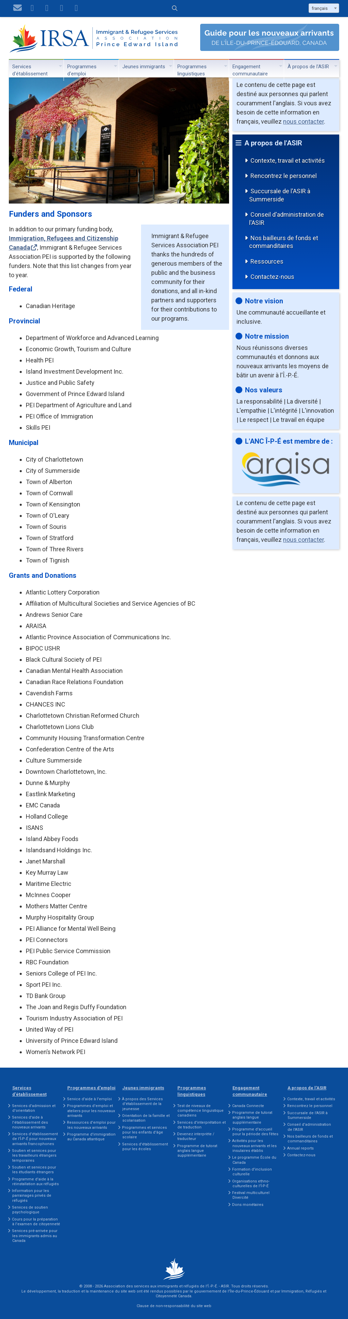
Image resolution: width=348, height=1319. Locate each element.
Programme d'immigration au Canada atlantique (91, 1136)
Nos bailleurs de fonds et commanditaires (283, 241)
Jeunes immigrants (143, 67)
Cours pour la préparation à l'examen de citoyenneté (36, 1221)
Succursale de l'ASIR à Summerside (279, 195)
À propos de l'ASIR (308, 67)
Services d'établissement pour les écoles (145, 1146)
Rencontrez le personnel (283, 175)
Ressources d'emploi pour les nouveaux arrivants (91, 1124)
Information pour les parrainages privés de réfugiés (31, 1196)
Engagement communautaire (250, 70)
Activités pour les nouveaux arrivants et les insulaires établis (254, 1146)
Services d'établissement (30, 70)
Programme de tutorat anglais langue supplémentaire (197, 1151)
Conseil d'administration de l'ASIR (286, 218)
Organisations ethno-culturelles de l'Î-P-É (250, 1183)
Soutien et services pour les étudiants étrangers (34, 1169)
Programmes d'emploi (82, 70)
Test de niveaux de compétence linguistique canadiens (200, 1111)
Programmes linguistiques (192, 70)
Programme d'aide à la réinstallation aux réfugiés (35, 1181)
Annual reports (300, 1148)
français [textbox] (320, 8)
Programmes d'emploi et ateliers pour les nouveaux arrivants (91, 1111)
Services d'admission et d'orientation (33, 1108)
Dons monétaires (247, 1204)
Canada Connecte (248, 1106)
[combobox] (324, 8)
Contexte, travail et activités (287, 160)
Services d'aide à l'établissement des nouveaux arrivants (30, 1122)
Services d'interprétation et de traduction (201, 1124)
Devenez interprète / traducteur (195, 1136)
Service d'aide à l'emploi (89, 1099)
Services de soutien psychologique (30, 1209)
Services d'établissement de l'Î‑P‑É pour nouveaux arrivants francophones (35, 1139)
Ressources (266, 261)
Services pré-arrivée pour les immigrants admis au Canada (34, 1236)
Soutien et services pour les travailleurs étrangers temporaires (34, 1155)
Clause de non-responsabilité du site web (174, 1306)
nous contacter (303, 121)
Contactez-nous (272, 276)
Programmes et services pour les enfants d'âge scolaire (144, 1132)
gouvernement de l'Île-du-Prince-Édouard (231, 1291)
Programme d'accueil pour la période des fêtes (255, 1131)
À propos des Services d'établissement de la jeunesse (142, 1104)
